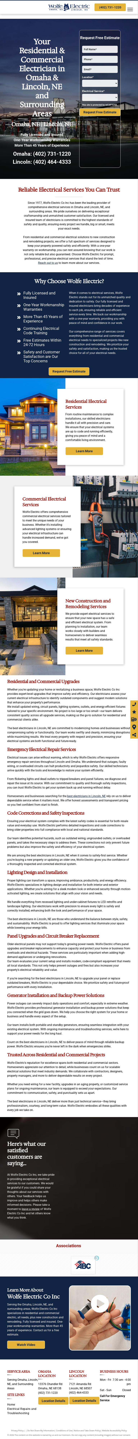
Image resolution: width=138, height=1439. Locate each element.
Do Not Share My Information (40, 1430)
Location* (88, 77)
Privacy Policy (17, 1430)
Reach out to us (48, 263)
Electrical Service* (93, 91)
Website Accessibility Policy (114, 1430)
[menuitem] (22, 1405)
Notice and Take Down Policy (87, 1430)
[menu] (130, 9)
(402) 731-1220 (52, 154)
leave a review (31, 1209)
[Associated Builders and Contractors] (83, 1265)
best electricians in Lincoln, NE (86, 796)
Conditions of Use (64, 1430)
